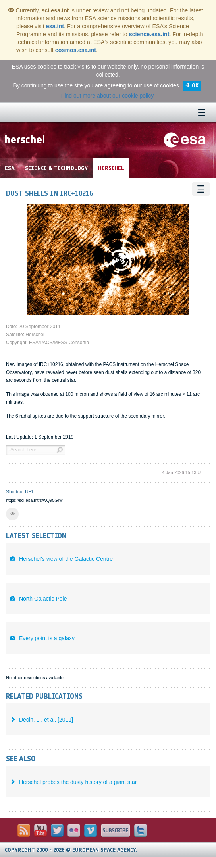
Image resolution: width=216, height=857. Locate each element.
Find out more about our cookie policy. (108, 95)
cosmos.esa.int (75, 50)
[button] (12, 514)
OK (195, 85)
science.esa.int (149, 34)
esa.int (55, 26)
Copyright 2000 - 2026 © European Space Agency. (71, 850)
